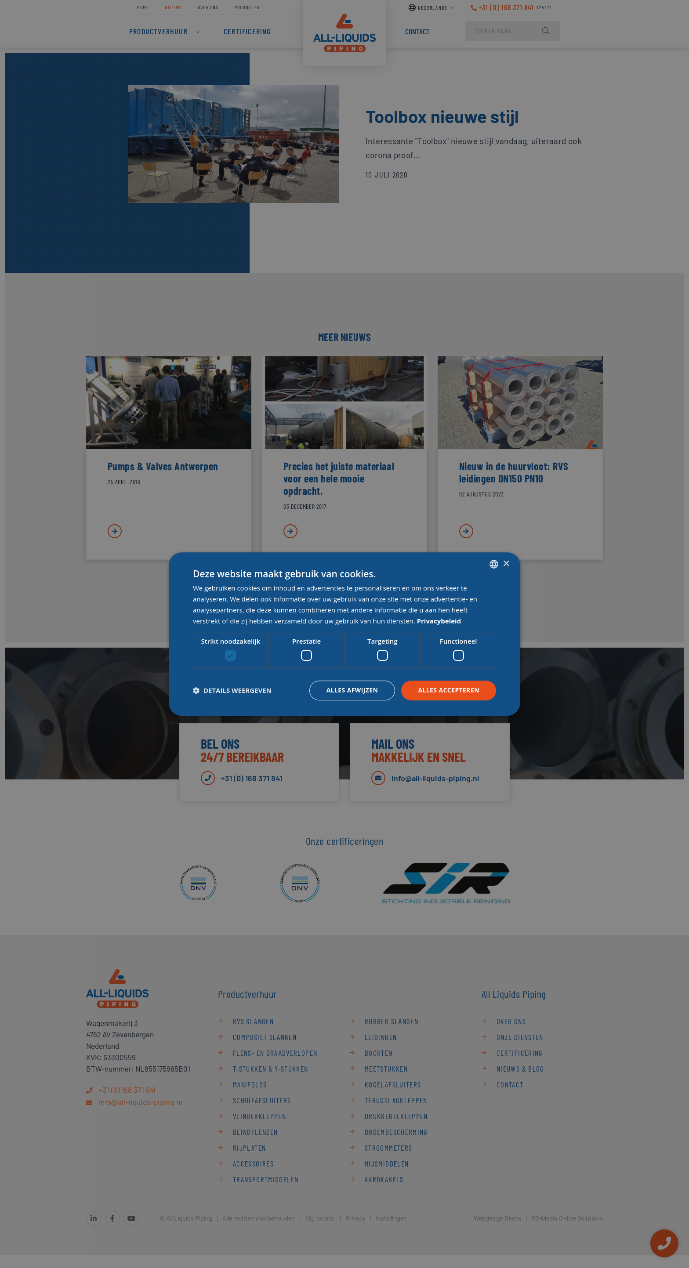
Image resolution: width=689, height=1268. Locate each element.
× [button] (506, 564)
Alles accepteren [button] (448, 690)
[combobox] (494, 564)
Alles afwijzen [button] (352, 690)
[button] (232, 690)
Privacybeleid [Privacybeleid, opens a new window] (439, 620)
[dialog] (344, 634)
